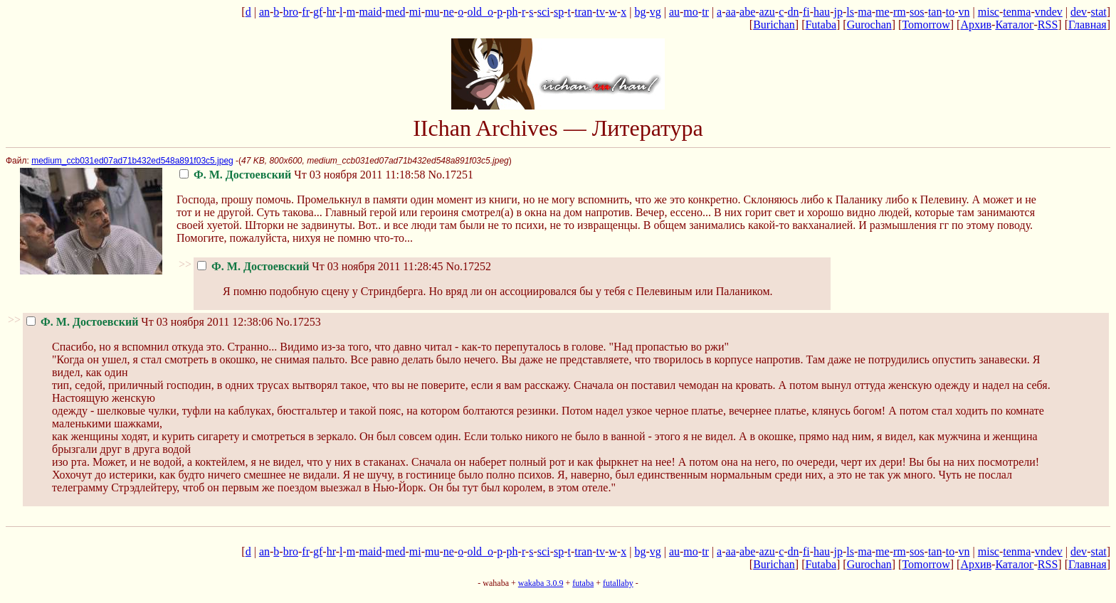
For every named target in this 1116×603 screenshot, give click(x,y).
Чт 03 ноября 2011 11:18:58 (302, 175)
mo (690, 12)
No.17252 (469, 266)
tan (935, 12)
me (882, 12)
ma (865, 12)
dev (1078, 12)
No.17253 (298, 322)
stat (1098, 12)
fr (305, 12)
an (264, 12)
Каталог (1014, 24)
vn (964, 12)
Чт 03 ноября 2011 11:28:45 (320, 266)
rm (899, 12)
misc (988, 12)
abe (747, 12)
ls (850, 12)
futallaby (618, 583)
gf (317, 12)
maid (370, 12)
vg (655, 12)
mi (415, 12)
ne (448, 12)
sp (559, 12)
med (396, 12)
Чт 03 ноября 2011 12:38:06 (149, 322)
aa (731, 12)
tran (583, 12)
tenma (1017, 12)
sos (917, 12)
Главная (1087, 24)
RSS (1048, 24)
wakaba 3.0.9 (541, 583)
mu (432, 12)
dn (793, 12)
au (674, 12)
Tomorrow (925, 24)
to (950, 12)
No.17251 (451, 175)
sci (543, 12)
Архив (975, 24)
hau (822, 12)
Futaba (820, 24)
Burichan (774, 24)
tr (705, 12)
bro (290, 12)
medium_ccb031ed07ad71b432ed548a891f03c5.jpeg (132, 161)
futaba (583, 583)
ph (512, 12)
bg (640, 12)
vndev (1049, 12)
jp (837, 12)
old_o (480, 12)
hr (331, 12)
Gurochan (869, 24)
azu (767, 12)
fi (806, 12)
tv (600, 12)
